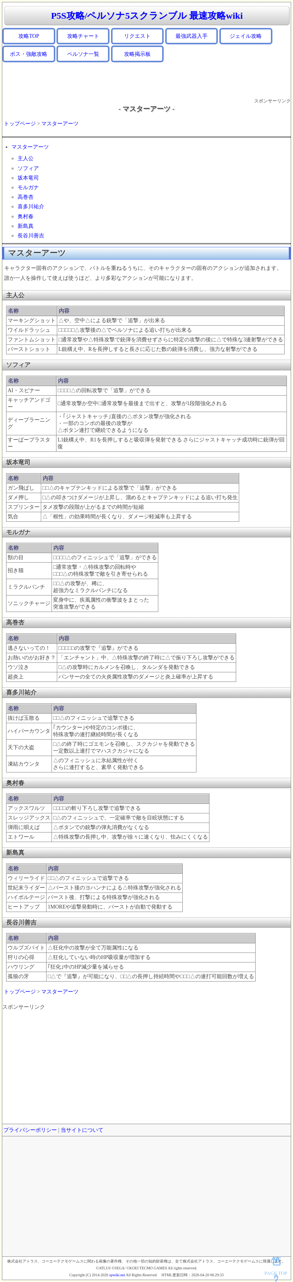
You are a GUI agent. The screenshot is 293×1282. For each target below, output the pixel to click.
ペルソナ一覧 (83, 54)
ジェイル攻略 (246, 36)
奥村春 (26, 216)
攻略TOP (28, 36)
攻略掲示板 (137, 54)
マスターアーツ (60, 124)
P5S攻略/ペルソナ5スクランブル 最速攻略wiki (147, 16)
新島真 (26, 226)
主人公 (26, 158)
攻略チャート (83, 36)
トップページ (20, 124)
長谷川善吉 (31, 236)
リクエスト (137, 36)
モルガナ (28, 187)
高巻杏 (26, 197)
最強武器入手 (191, 36)
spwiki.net (117, 1275)
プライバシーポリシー (30, 1130)
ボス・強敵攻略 (28, 54)
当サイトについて (82, 1130)
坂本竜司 (28, 178)
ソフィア (28, 168)
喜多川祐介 (31, 206)
